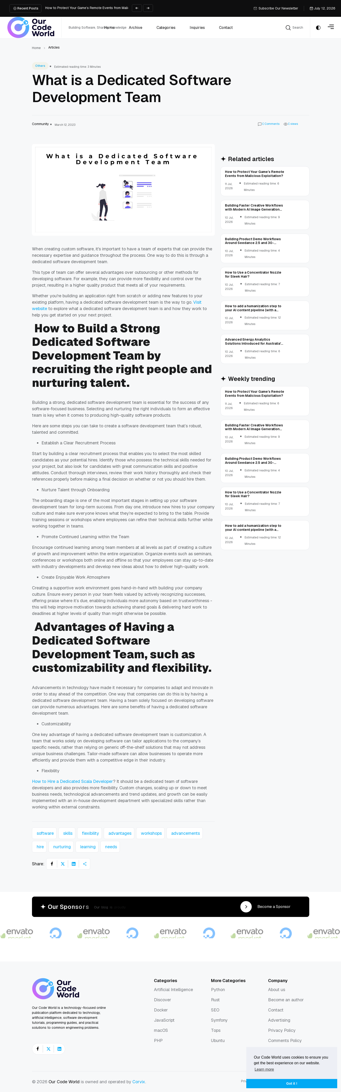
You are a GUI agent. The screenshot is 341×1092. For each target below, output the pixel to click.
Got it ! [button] (291, 1083)
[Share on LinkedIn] (73, 863)
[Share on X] (62, 863)
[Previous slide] (137, 8)
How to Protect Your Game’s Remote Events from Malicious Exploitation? (101, 8)
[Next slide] (148, 8)
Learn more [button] (264, 1069)
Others (40, 66)
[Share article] (84, 863)
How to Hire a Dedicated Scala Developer (72, 781)
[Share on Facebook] (51, 863)
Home (36, 48)
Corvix (138, 1081)
